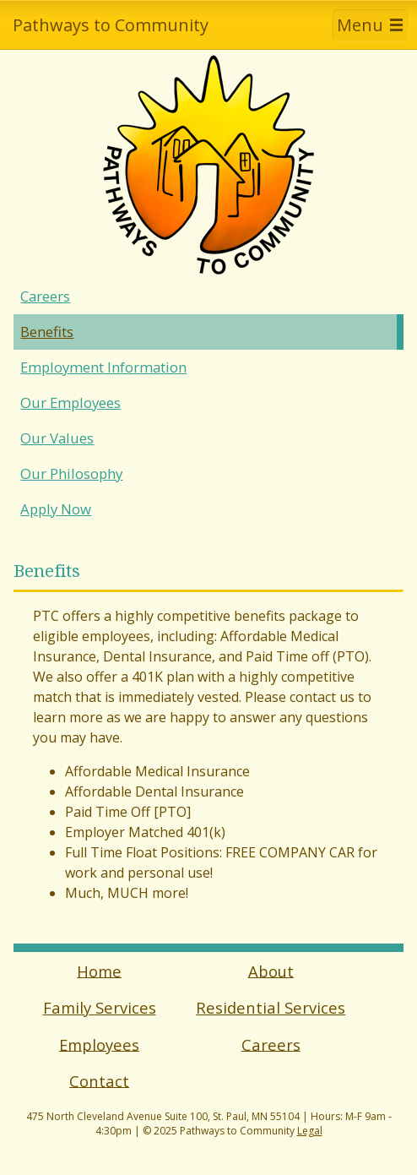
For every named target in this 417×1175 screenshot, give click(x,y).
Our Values (57, 438)
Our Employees (70, 402)
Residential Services (270, 1007)
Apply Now (55, 509)
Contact (99, 1080)
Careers (45, 296)
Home (99, 970)
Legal (309, 1130)
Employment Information (103, 367)
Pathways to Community (110, 25)
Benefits (46, 331)
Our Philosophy (71, 473)
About (271, 970)
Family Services (99, 1007)
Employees (99, 1043)
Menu (360, 25)
